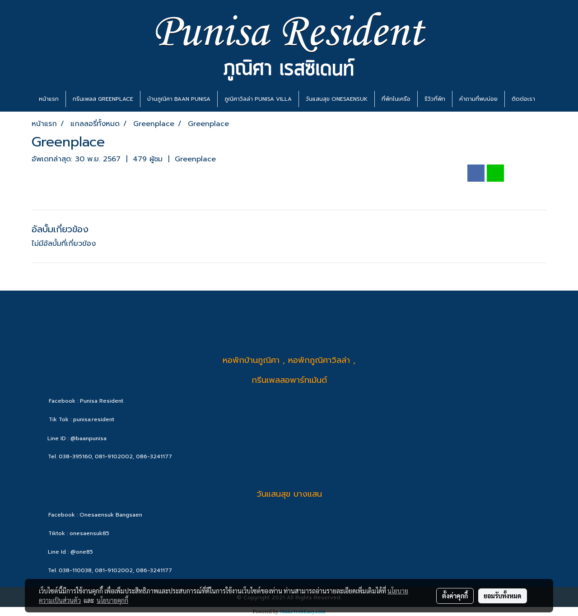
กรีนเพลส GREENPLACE (103, 99)
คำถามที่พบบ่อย (478, 99)
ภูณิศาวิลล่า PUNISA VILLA (258, 99)
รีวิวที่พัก (434, 99)
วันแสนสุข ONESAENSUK (337, 99)
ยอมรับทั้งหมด (503, 596)
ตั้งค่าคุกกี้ (455, 596)
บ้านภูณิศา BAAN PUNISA (178, 99)
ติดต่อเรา (523, 99)
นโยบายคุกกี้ (112, 600)
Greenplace (195, 159)
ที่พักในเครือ (396, 99)
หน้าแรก (49, 99)
